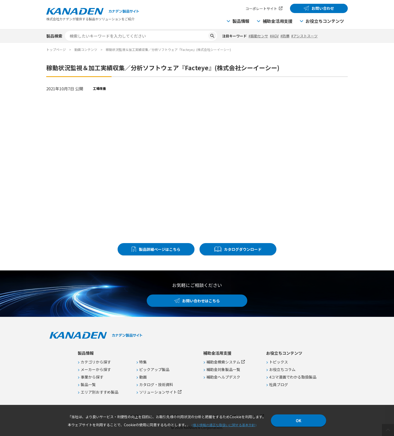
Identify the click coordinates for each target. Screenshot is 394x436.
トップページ (56, 49)
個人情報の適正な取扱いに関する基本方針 (224, 425)
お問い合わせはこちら (201, 300)
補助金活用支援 (277, 21)
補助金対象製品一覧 (223, 369)
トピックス (278, 362)
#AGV (274, 35)
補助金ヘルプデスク (223, 377)
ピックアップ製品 (154, 369)
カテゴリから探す (96, 362)
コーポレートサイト (261, 8)
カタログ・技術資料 (156, 384)
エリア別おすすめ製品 (99, 392)
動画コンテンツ (85, 49)
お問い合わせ (323, 8)
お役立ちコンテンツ (325, 21)
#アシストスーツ (304, 35)
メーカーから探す (96, 369)
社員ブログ (278, 384)
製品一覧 (88, 384)
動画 (143, 377)
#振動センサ (258, 35)
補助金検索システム (223, 362)
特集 (143, 362)
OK (298, 420)
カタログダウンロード (243, 249)
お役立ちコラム (282, 369)
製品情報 (241, 21)
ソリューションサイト (158, 392)
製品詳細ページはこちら (159, 249)
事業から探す (92, 377)
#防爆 (284, 35)
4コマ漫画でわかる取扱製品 (292, 377)
